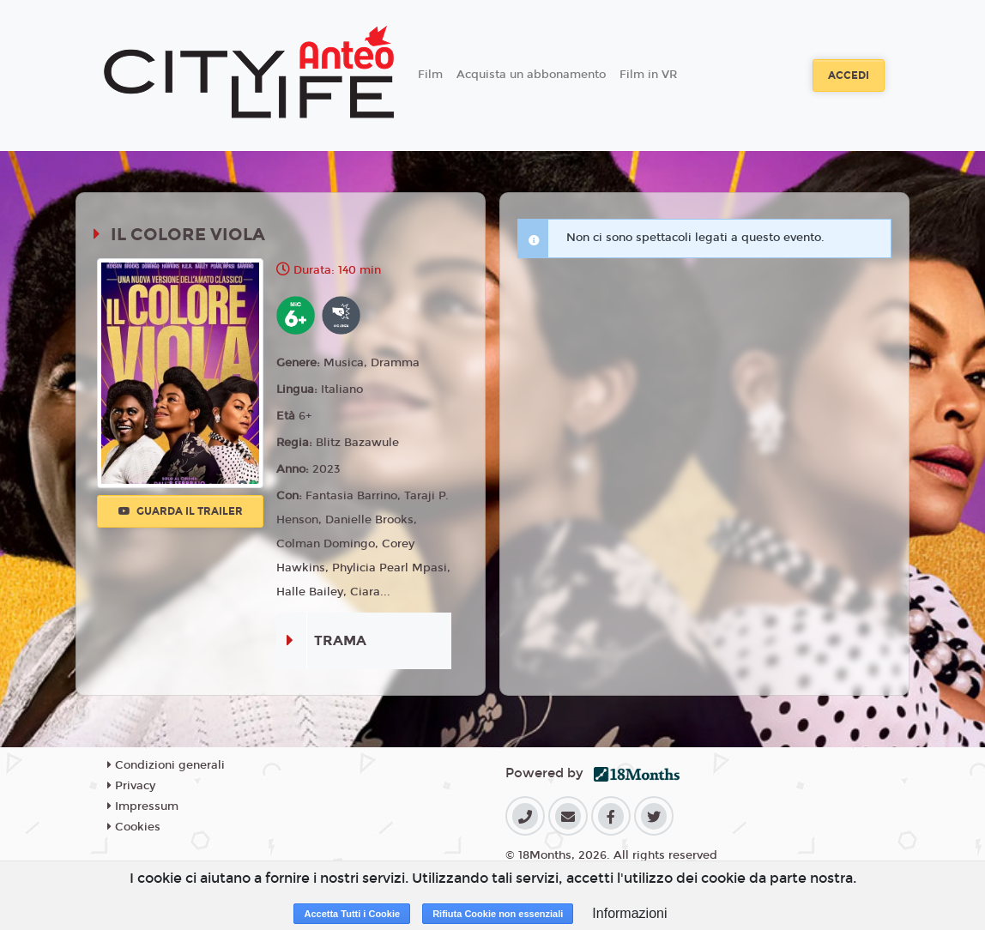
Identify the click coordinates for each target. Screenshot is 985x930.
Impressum (142, 806)
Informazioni (629, 913)
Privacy (131, 786)
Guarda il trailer (180, 511)
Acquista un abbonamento (531, 75)
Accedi (848, 75)
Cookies (133, 827)
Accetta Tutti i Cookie (352, 914)
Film (430, 75)
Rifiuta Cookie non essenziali (497, 914)
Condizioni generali (166, 765)
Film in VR (648, 75)
